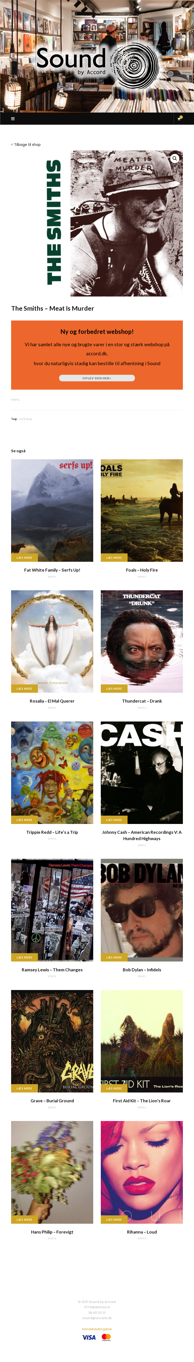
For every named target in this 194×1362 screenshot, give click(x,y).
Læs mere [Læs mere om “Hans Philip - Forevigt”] (24, 1219)
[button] (174, 158)
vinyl (15, 399)
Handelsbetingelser (97, 1329)
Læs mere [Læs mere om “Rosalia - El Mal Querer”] (24, 688)
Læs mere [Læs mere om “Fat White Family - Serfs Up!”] (24, 557)
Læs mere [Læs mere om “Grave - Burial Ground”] (24, 1088)
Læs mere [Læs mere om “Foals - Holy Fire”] (114, 557)
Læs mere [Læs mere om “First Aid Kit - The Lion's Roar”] (114, 1088)
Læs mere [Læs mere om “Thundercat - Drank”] (114, 688)
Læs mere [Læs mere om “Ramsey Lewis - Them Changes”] (24, 957)
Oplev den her (96, 378)
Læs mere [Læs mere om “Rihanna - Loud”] (114, 1219)
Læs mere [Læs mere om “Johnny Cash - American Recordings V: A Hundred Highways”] (114, 819)
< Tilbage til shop (26, 144)
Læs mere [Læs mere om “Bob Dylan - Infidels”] (114, 957)
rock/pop (25, 418)
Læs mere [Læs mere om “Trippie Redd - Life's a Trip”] (24, 819)
